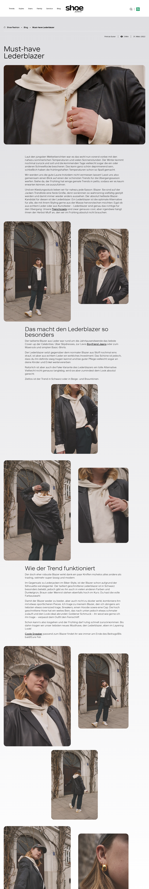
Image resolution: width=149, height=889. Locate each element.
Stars (30, 8)
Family (39, 8)
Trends (11, 8)
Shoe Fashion (13, 27)
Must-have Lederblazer (43, 27)
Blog (59, 8)
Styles (21, 8)
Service (49, 8)
